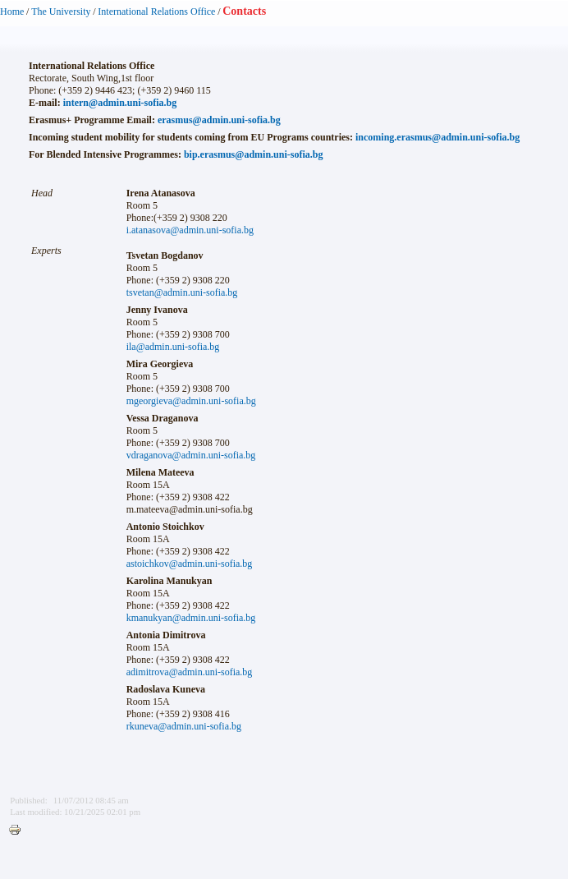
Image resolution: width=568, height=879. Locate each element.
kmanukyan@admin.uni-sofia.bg (191, 618)
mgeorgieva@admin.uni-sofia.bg (191, 401)
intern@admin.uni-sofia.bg (120, 102)
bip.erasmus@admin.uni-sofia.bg (253, 154)
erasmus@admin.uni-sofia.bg (219, 120)
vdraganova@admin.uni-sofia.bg (191, 455)
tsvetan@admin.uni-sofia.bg (182, 292)
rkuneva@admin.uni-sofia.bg (183, 726)
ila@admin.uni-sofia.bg (173, 346)
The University (60, 11)
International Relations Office (156, 11)
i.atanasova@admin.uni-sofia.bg (190, 230)
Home (12, 11)
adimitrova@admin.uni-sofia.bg (189, 672)
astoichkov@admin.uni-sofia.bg (189, 563)
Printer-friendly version (19, 830)
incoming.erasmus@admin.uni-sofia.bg (437, 137)
